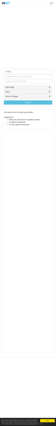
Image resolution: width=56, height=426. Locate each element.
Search (28, 102)
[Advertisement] (28, 37)
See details (40, 424)
